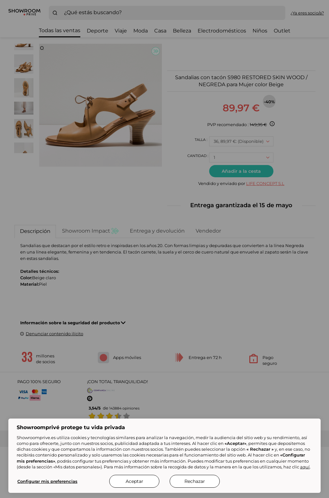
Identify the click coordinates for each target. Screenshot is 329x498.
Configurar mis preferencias (47, 481)
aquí (305, 466)
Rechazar (194, 481)
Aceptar (134, 481)
